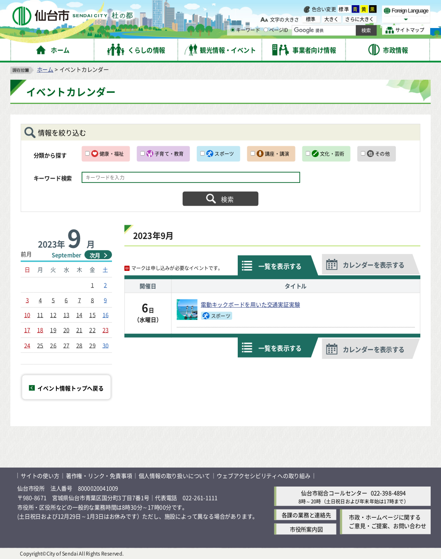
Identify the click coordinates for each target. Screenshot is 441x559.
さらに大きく (359, 19)
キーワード (245, 30)
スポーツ (224, 153)
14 (79, 315)
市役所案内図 (306, 529)
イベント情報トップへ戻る (70, 387)
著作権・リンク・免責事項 (99, 475)
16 (105, 315)
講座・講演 (277, 153)
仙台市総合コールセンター (334, 492)
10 (27, 315)
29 (92, 345)
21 (79, 330)
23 (105, 330)
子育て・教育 (169, 153)
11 (40, 315)
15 (92, 315)
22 (92, 330)
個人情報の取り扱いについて (174, 475)
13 (66, 315)
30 (105, 345)
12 (53, 315)
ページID (276, 30)
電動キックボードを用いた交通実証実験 (250, 304)
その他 (382, 153)
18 (40, 330)
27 (66, 345)
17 (27, 330)
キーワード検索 (53, 178)
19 (53, 330)
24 (27, 345)
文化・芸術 (332, 153)
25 (40, 345)
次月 (95, 255)
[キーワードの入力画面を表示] (232, 30)
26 (53, 345)
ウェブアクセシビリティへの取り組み (264, 475)
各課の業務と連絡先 (306, 515)
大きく (331, 19)
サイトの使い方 (40, 475)
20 (66, 330)
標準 (344, 9)
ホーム (45, 69)
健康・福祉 (111, 153)
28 (79, 345)
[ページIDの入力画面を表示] (266, 30)
